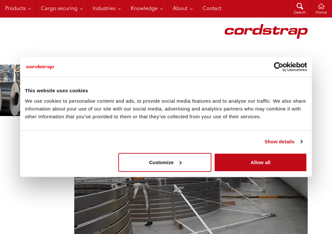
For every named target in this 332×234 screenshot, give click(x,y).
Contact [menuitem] (212, 8)
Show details (280, 141)
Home (321, 13)
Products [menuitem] (15, 8)
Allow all (260, 162)
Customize (165, 162)
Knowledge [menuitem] (144, 8)
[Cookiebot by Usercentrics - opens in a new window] (278, 67)
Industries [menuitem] (104, 8)
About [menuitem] (180, 8)
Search (300, 13)
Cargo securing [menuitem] (59, 8)
